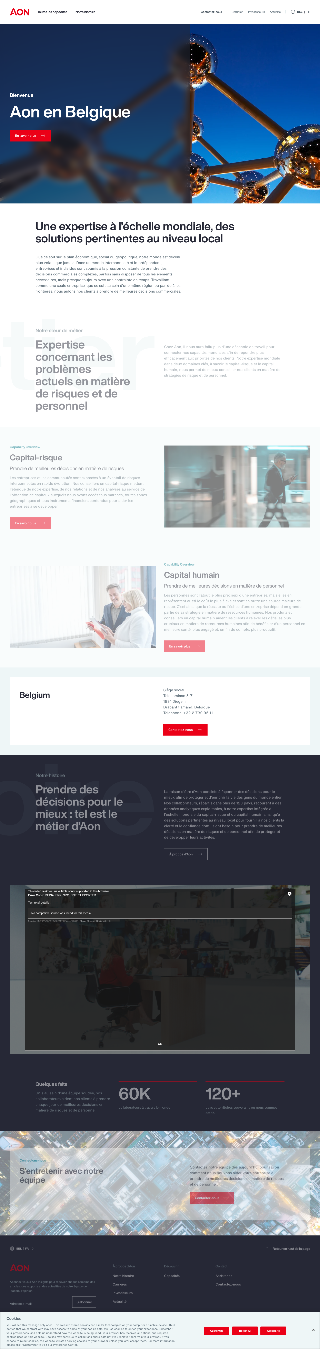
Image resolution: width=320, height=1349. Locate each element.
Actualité (275, 12)
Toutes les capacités (52, 11)
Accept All (273, 1331)
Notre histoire (85, 11)
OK (160, 1044)
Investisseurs (256, 12)
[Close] (313, 1329)
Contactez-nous (211, 12)
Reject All (245, 1331)
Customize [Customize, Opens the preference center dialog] (216, 1331)
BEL (300, 11)
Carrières (237, 12)
